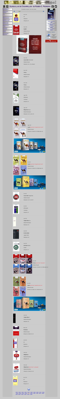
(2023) (22, 392)
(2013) (23, 393)
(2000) (31, 394)
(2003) (22, 394)
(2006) (43, 393)
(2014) (20, 393)
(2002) (25, 394)
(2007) (40, 393)
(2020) (31, 392)
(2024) (19, 392)
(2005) (17, 394)
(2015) (17, 393)
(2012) (26, 393)
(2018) (37, 392)
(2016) (43, 392)
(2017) (40, 392)
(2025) (17, 392)
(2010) (31, 393)
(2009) (34, 393)
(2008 (37, 393)
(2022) (25, 392)
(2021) (28, 392)
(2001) (28, 394)
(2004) (19, 394)
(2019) (34, 392)
